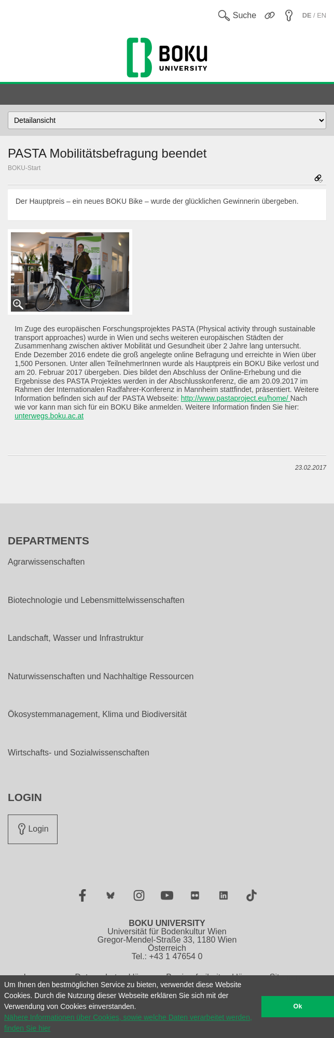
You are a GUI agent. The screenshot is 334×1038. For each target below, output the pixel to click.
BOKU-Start (24, 168)
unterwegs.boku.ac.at (49, 416)
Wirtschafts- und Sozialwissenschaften (78, 753)
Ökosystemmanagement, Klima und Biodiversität (97, 714)
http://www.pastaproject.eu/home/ (235, 398)
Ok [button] (298, 1006)
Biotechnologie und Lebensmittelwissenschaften (96, 600)
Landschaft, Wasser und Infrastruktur (76, 638)
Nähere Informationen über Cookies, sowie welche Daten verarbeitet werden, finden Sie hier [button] (128, 1022)
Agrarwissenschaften (46, 562)
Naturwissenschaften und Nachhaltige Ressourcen (100, 676)
